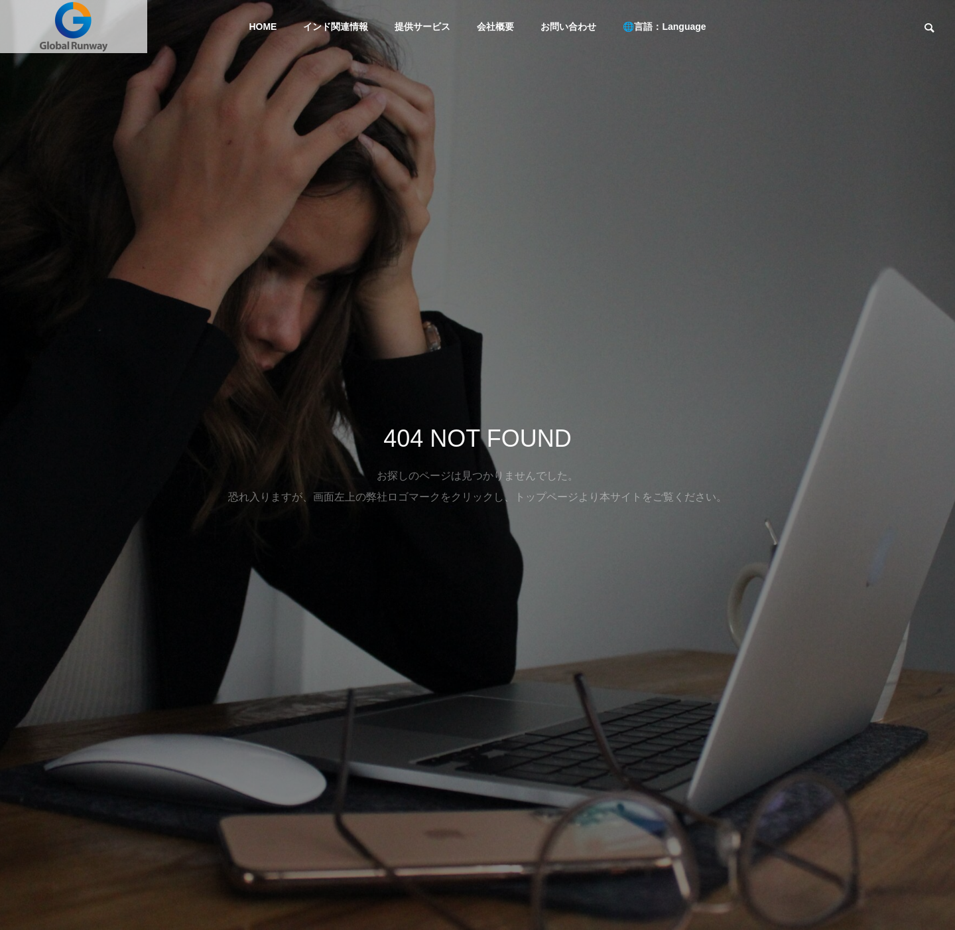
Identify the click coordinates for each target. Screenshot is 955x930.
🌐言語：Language (664, 26)
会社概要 (495, 26)
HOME (263, 26)
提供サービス (422, 26)
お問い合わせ (568, 26)
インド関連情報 (335, 26)
